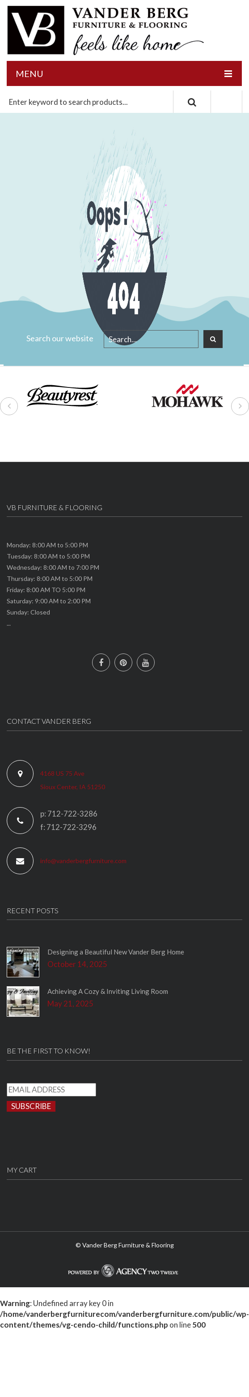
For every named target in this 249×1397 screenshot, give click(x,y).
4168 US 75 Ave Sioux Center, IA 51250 (72, 780)
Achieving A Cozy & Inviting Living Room (107, 991)
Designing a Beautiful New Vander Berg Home (115, 952)
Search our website (59, 338)
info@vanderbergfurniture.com (83, 860)
